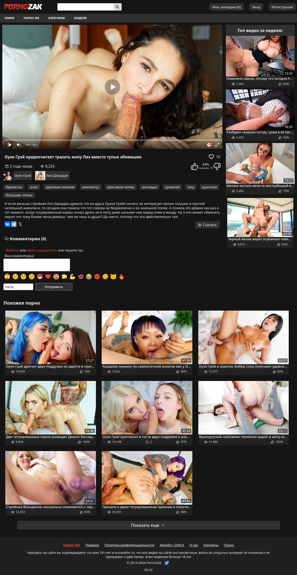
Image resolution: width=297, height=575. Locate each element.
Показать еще (148, 525)
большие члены (19, 195)
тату (190, 187)
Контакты (211, 545)
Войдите (12, 250)
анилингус (90, 187)
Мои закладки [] (226, 7)
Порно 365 (31, 18)
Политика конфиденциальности (129, 545)
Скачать (207, 224)
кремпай (172, 187)
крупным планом (60, 187)
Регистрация (282, 7)
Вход (256, 7)
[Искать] (118, 7)
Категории (56, 18)
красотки (209, 187)
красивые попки (120, 187)
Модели (80, 18)
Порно (229, 545)
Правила (92, 545)
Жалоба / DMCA (172, 545)
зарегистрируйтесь (42, 250)
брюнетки (14, 187)
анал (34, 187)
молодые (149, 187)
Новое (9, 18)
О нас (194, 545)
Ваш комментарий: (19, 255)
